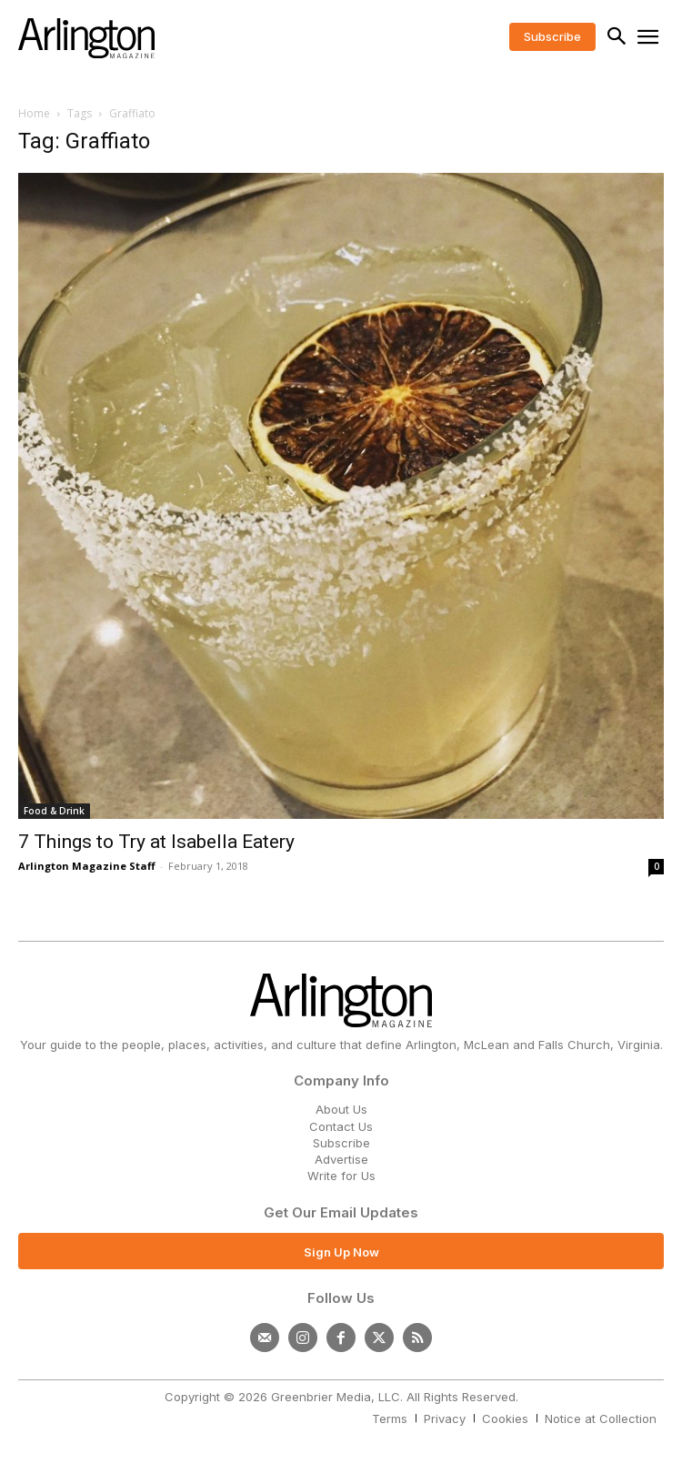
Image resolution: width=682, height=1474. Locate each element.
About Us (341, 1109)
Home (34, 113)
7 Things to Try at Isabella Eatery (156, 842)
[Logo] (86, 38)
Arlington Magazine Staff (86, 866)
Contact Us (341, 1126)
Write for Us (341, 1175)
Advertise (341, 1159)
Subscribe (341, 1143)
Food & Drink (54, 810)
